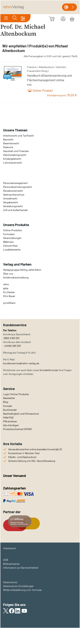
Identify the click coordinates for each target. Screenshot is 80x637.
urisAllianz (9, 302)
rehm (6, 284)
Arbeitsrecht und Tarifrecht (18, 135)
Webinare (8, 241)
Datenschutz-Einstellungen (18, 586)
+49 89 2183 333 (12, 345)
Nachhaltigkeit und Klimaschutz (21, 413)
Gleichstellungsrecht (14, 154)
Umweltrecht (10, 198)
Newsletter (9, 398)
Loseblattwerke (11, 249)
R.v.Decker (9, 292)
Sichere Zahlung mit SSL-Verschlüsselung (31, 460)
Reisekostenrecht (13, 190)
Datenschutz (10, 582)
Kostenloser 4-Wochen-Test (24, 453)
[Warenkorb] (72, 18)
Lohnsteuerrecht (12, 162)
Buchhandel (10, 409)
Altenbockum (46, 67)
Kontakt (7, 405)
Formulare (8, 234)
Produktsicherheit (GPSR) (17, 429)
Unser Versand (14, 475)
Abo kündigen (11, 425)
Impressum (9, 548)
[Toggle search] (15, 18)
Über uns (8, 273)
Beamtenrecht (11, 143)
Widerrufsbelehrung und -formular (22, 589)
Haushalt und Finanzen (16, 151)
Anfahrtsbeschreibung (16, 277)
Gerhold (60, 67)
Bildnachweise (11, 563)
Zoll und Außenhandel (15, 210)
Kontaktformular (49, 370)
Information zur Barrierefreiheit (20, 567)
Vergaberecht (10, 202)
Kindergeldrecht (12, 158)
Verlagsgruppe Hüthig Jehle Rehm (22, 269)
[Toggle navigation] (6, 18)
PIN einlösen (10, 421)
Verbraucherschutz (13, 194)
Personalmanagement (15, 183)
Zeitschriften (10, 245)
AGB (5, 559)
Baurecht (8, 139)
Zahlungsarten (15, 488)
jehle (5, 288)
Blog (5, 401)
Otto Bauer (9, 296)
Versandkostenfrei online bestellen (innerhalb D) (35, 449)
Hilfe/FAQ (8, 417)
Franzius (32, 67)
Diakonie (8, 147)
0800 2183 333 (11, 338)
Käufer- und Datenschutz (22, 457)
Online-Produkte (12, 230)
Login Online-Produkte (16, 394)
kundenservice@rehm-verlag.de (21, 363)
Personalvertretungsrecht (17, 186)
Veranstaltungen (12, 237)
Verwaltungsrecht (13, 206)
